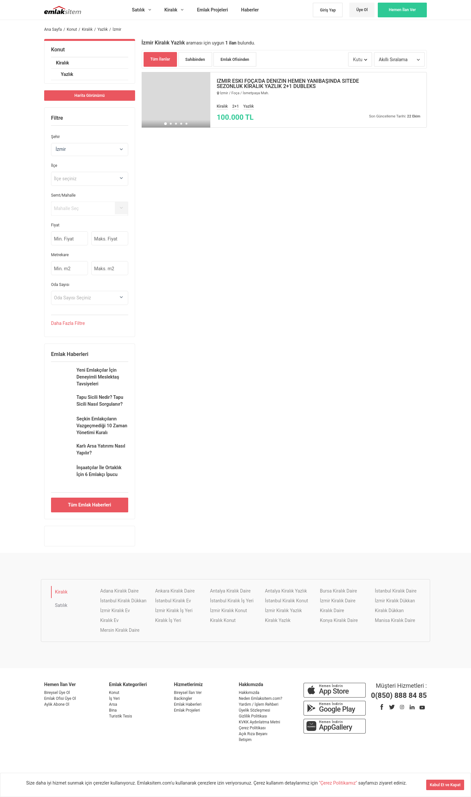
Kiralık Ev (109, 620)
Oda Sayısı (60, 284)
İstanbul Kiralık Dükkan (123, 600)
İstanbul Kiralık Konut (286, 600)
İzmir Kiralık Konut (228, 610)
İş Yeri (114, 698)
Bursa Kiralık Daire (338, 590)
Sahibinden (195, 59)
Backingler (183, 698)
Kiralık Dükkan (389, 610)
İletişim (245, 739)
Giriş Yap (328, 10)
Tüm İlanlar (160, 59)
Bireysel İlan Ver (188, 692)
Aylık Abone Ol (56, 704)
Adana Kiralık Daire (119, 590)
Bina (113, 710)
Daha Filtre (68, 323)
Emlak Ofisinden (234, 59)
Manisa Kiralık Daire (395, 620)
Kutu (357, 59)
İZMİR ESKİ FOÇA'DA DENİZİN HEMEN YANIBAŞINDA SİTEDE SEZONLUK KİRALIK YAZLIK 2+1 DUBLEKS (288, 84)
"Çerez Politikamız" (338, 783)
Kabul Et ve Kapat (445, 785)
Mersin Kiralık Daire (119, 630)
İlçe (54, 165)
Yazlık (67, 74)
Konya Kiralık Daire (339, 620)
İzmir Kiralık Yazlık (283, 610)
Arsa (113, 704)
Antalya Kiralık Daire (230, 590)
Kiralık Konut (223, 620)
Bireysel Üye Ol (57, 692)
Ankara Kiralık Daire (175, 590)
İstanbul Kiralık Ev (173, 600)
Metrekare (60, 255)
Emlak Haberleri (187, 704)
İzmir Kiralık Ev (115, 610)
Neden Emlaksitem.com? (260, 698)
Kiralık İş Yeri (168, 620)
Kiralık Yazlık (277, 620)
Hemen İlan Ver (402, 10)
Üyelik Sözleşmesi (254, 710)
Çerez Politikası (252, 728)
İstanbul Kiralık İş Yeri (231, 600)
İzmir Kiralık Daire (338, 600)
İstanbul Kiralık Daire (395, 590)
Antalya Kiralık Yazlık (286, 590)
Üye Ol (362, 10)
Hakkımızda (249, 692)
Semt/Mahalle (63, 195)
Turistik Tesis (120, 716)
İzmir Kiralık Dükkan (395, 600)
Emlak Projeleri (187, 710)
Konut (58, 49)
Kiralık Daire (332, 610)
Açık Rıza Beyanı (253, 734)
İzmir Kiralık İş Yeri (173, 610)
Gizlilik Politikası (253, 716)
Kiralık (62, 62)
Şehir (55, 136)
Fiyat (55, 225)
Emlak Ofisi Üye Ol (60, 698)
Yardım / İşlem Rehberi (258, 704)
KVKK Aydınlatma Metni (259, 722)
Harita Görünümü (90, 95)
